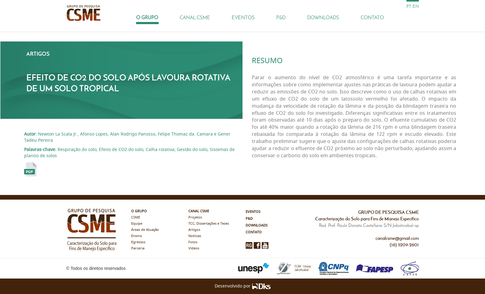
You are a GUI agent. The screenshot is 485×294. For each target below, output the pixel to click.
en (416, 6)
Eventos (243, 17)
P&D (280, 17)
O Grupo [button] (147, 17)
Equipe (136, 223)
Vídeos (193, 248)
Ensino (136, 236)
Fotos (192, 242)
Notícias (194, 236)
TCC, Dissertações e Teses (208, 223)
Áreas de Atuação (145, 229)
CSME (135, 217)
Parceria (137, 248)
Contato (372, 17)
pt (408, 6)
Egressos (138, 242)
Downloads (323, 17)
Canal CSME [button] (195, 17)
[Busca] (412, 17)
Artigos (194, 229)
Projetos (195, 217)
